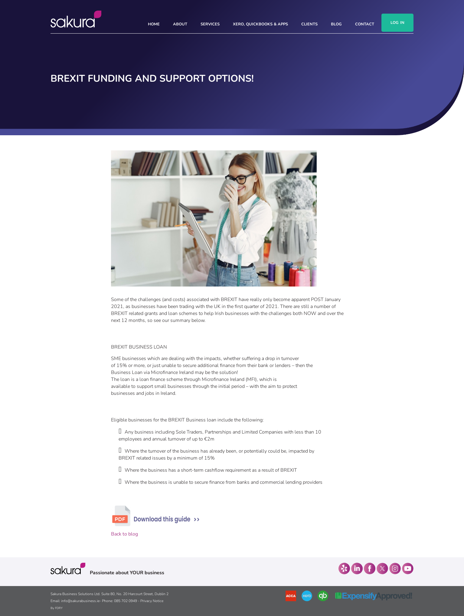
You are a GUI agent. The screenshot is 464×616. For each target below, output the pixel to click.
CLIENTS (309, 24)
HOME (154, 24)
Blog (336, 24)
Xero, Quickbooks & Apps (260, 24)
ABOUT (180, 24)
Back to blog (124, 534)
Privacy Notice (151, 600)
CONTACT (364, 24)
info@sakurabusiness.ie (80, 600)
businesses (143, 306)
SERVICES (210, 24)
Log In (397, 22)
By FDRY (57, 608)
